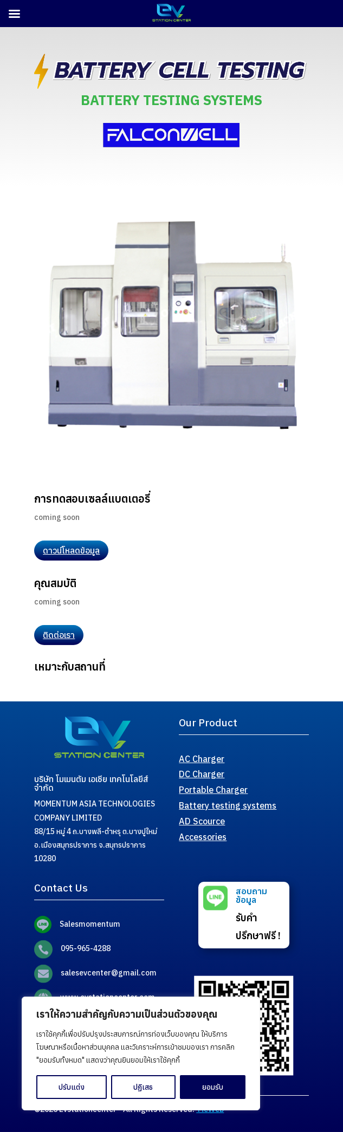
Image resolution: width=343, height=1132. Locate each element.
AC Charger (201, 758)
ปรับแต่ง (72, 1087)
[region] (141, 1053)
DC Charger (201, 774)
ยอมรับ (212, 1087)
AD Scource (202, 821)
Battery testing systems (227, 805)
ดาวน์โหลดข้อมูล (71, 550)
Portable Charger (213, 789)
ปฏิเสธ (143, 1087)
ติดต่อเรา (59, 634)
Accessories (202, 836)
